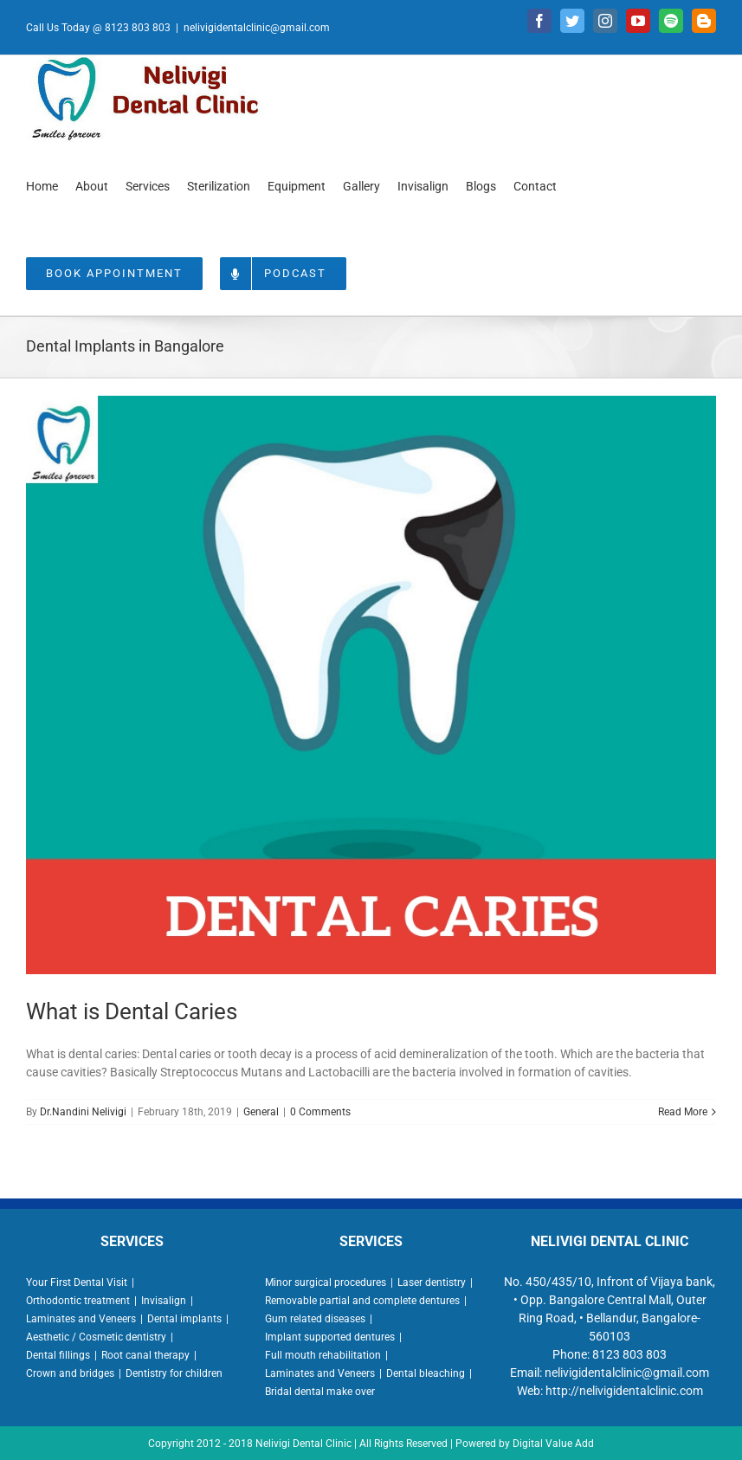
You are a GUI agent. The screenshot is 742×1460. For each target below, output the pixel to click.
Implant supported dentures (330, 1337)
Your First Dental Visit (76, 1282)
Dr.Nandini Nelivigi (83, 1112)
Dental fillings (58, 1355)
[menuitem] (42, 185)
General (261, 1112)
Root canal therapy (145, 1355)
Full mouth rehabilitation (323, 1355)
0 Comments (320, 1112)
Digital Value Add (553, 1443)
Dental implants (184, 1319)
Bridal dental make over (320, 1392)
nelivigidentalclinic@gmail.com (257, 28)
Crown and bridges (70, 1373)
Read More (682, 1112)
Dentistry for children (174, 1373)
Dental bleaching (425, 1373)
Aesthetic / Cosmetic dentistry (96, 1337)
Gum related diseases (315, 1319)
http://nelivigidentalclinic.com (624, 1391)
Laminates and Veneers (81, 1319)
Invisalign (163, 1301)
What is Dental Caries (131, 1011)
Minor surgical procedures (325, 1282)
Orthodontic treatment (78, 1301)
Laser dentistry (431, 1282)
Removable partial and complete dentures (362, 1301)
